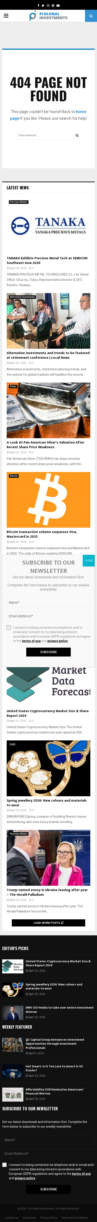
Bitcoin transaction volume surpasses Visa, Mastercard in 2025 (42, 534)
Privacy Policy (48, 1217)
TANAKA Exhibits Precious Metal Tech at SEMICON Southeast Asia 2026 (47, 260)
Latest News (18, 187)
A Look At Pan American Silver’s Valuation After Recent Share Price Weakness (45, 445)
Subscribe (48, 1189)
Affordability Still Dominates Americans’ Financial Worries (54, 1091)
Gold (12, 744)
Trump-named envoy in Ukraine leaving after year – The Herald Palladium (47, 892)
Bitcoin (14, 476)
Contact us (11, 1217)
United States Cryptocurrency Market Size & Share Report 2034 (48, 713)
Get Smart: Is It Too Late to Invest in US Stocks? (54, 1068)
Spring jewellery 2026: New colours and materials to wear (47, 803)
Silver (13, 386)
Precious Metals (18, 202)
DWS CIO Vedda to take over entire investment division (60, 1009)
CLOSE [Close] (89, 560)
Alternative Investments (22, 297)
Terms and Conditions (75, 1217)
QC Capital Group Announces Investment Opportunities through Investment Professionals (55, 1043)
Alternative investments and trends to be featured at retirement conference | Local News (48, 355)
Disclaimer (29, 1217)
